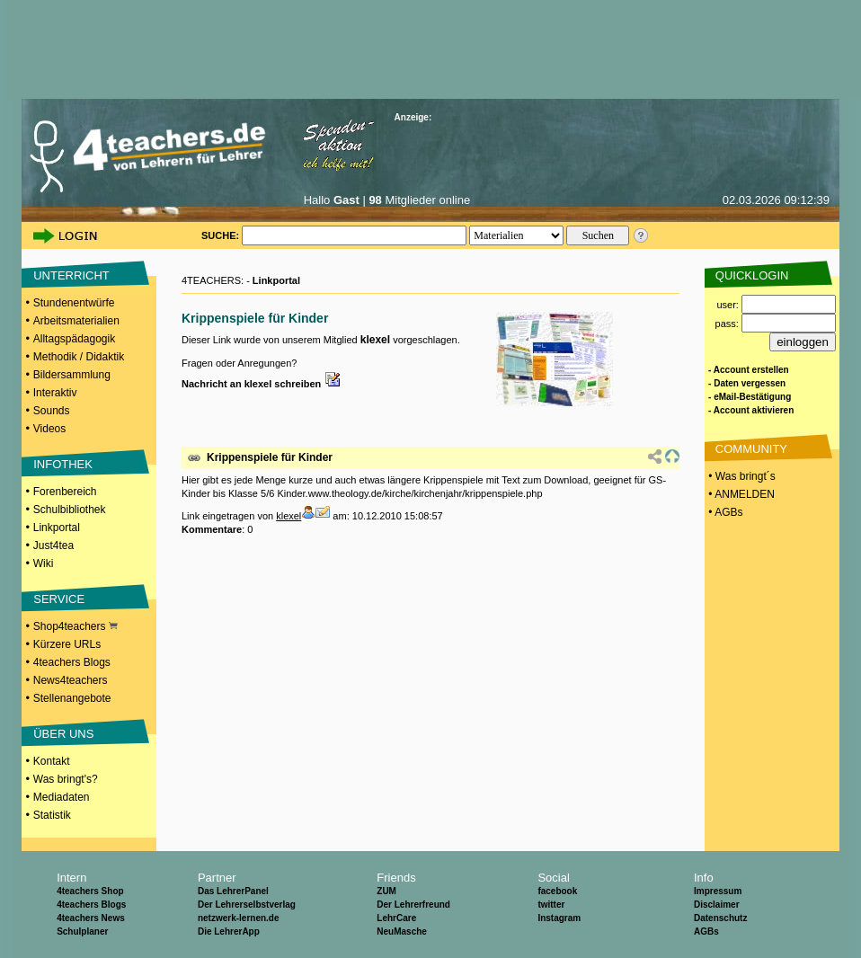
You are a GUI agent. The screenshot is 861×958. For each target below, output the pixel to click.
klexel (375, 339)
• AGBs (724, 512)
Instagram (559, 918)
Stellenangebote (72, 698)
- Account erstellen (748, 370)
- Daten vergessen (747, 383)
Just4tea (53, 545)
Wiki (43, 563)
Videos (49, 428)
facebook (557, 891)
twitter (550, 904)
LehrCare (396, 918)
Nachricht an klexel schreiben (262, 383)
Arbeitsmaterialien (76, 321)
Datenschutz (720, 918)
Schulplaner (82, 931)
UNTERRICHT (71, 275)
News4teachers (70, 680)
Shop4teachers (75, 626)
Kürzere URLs (67, 644)
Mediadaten (61, 797)
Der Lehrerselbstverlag (247, 904)
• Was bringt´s (741, 476)
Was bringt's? (65, 779)
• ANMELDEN (740, 494)
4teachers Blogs (72, 662)
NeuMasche (402, 931)
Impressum (717, 891)
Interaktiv (55, 392)
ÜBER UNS (63, 734)
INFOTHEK (63, 464)
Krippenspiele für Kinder (270, 457)
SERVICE (58, 599)
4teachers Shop (90, 891)
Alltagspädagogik (74, 339)
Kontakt (51, 761)
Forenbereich (65, 491)
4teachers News (91, 918)
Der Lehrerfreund (413, 904)
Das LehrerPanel (233, 891)
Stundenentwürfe (74, 303)
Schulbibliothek (69, 509)
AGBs (706, 931)
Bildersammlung (72, 374)
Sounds (51, 410)
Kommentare (212, 529)
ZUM (386, 891)
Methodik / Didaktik (78, 356)
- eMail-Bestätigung (749, 397)
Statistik (52, 815)
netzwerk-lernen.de (239, 918)
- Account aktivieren (751, 410)
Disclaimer (717, 904)
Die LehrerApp (229, 931)
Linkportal (56, 527)
